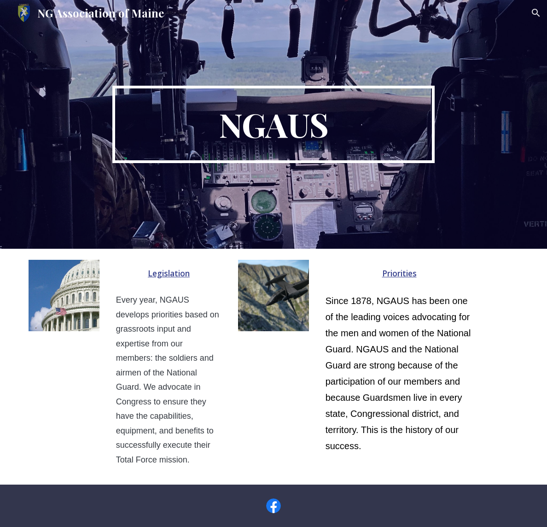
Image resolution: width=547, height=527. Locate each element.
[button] (536, 13)
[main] (273, 124)
